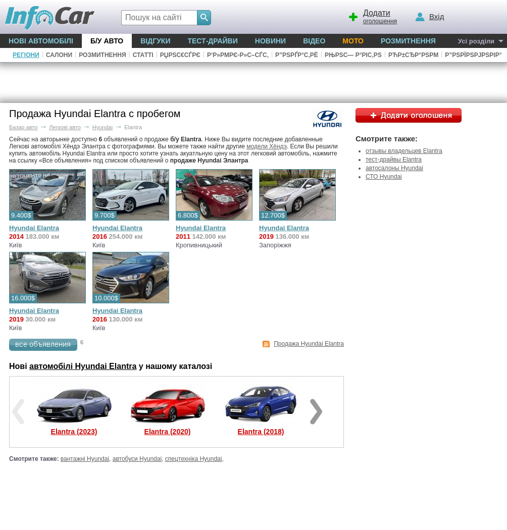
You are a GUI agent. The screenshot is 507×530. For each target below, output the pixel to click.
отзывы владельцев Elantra (404, 150)
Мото (353, 41)
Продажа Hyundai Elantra (309, 343)
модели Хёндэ (266, 146)
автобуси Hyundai (137, 458)
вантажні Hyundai (85, 458)
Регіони (26, 55)
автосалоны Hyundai (394, 168)
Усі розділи (476, 41)
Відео (314, 41)
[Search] (204, 17)
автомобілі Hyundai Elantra (82, 366)
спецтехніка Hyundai (193, 458)
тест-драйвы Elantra (394, 159)
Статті (143, 55)
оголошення (372, 16)
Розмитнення (408, 41)
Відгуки (155, 41)
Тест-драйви (212, 41)
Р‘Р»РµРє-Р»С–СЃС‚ (238, 55)
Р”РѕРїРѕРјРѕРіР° (473, 55)
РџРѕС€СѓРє (180, 55)
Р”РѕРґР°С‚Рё (296, 55)
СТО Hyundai (384, 176)
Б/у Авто (106, 41)
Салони (59, 55)
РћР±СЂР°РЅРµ (413, 55)
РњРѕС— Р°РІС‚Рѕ (353, 55)
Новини (270, 41)
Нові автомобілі (41, 41)
